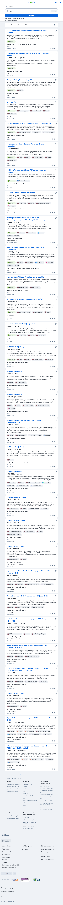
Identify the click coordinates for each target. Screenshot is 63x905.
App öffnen (58, 2)
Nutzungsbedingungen (7, 888)
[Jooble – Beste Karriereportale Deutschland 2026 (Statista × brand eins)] (25, 880)
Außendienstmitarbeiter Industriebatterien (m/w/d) (25, 299)
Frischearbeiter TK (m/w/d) (16, 497)
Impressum (4, 897)
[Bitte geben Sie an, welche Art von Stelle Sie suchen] (31, 7)
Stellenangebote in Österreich (10, 865)
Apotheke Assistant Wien (46, 800)
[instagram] (7, 873)
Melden (52, 48)
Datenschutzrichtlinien (7, 891)
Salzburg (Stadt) (27, 784)
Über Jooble (5, 849)
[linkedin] (14, 873)
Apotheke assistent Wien (13, 784)
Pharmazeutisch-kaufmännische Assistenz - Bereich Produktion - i (26, 145)
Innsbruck (25, 793)
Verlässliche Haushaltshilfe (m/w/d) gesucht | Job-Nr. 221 (27, 596)
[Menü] (2, 2)
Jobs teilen (25, 849)
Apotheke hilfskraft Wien (13, 789)
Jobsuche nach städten (13, 818)
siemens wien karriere (28, 826)
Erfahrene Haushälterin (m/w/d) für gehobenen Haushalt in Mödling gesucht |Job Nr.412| (28, 747)
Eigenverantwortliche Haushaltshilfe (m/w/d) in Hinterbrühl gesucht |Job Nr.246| (28, 572)
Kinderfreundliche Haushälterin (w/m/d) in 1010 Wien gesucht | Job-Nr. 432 (29, 620)
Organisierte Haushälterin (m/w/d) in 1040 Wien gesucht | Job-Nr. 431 (29, 719)
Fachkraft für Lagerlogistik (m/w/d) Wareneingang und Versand (26, 171)
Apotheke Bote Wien (45, 807)
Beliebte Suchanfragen (14, 778)
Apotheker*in (11, 102)
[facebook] (3, 873)
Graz (24, 791)
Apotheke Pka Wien (45, 786)
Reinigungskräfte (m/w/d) (16, 520)
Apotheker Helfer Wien (46, 809)
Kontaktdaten (6, 857)
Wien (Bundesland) (28, 796)
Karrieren (4, 860)
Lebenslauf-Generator (47, 859)
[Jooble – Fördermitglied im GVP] (36, 880)
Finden (31, 15)
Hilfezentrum (5, 862)
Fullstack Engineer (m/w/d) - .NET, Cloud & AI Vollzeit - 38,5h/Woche (26, 248)
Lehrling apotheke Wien (13, 786)
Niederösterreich (27, 789)
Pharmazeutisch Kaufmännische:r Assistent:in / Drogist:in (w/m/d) (28, 54)
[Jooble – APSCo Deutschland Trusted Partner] (14, 880)
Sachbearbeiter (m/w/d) (15, 347)
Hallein (25, 786)
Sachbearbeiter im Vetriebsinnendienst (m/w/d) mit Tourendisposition (25, 421)
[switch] (55, 25)
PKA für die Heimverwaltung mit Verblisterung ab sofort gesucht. (27, 32)
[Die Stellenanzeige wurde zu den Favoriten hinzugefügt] (56, 30)
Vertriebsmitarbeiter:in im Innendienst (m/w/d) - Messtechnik (29, 123)
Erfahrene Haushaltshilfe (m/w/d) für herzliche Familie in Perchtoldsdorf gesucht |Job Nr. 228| (27, 669)
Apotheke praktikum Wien (13, 791)
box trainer (26, 817)
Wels (24, 805)
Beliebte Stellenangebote (13, 816)
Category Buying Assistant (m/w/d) (19, 80)
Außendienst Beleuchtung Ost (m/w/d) (21, 193)
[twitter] (10, 873)
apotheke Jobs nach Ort (9, 867)
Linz (24, 798)
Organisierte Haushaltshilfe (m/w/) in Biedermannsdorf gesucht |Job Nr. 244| (27, 647)
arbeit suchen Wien (28, 828)
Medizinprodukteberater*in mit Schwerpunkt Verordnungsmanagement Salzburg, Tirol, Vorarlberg (26, 219)
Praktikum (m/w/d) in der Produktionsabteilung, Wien (26, 277)
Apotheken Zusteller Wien (46, 788)
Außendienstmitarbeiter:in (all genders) (21, 324)
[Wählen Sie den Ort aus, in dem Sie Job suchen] (31, 11)
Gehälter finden (45, 856)
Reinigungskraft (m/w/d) (15, 546)
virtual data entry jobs (29, 819)
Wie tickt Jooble (6, 852)
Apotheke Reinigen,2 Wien (46, 794)
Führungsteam (6, 854)
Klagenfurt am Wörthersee (30, 800)
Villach (25, 802)
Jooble (12, 901)
